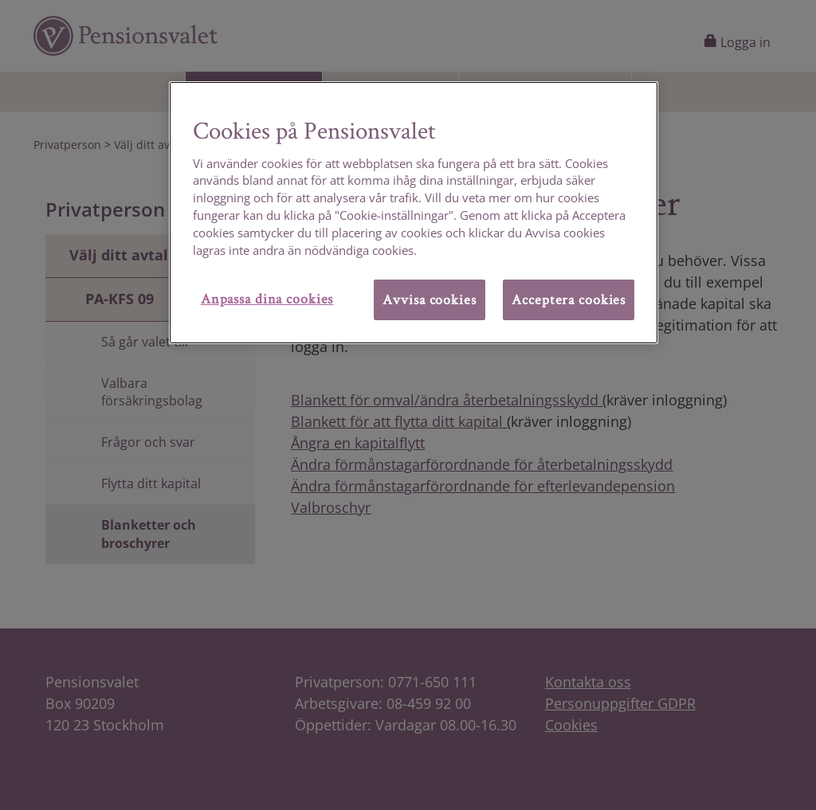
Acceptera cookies (569, 299)
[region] (413, 212)
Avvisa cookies (429, 299)
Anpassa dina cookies (267, 298)
